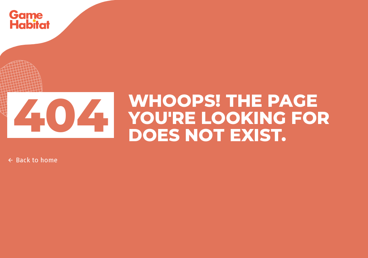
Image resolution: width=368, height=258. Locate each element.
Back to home (32, 160)
